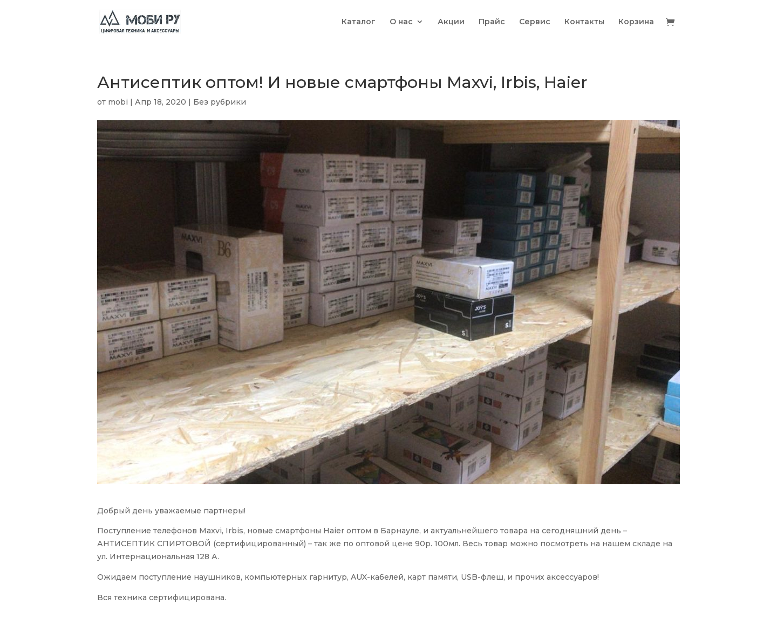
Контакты (584, 22)
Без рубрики (219, 102)
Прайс (492, 22)
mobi (118, 102)
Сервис (534, 22)
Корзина (636, 22)
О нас (401, 22)
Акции (451, 22)
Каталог (359, 22)
